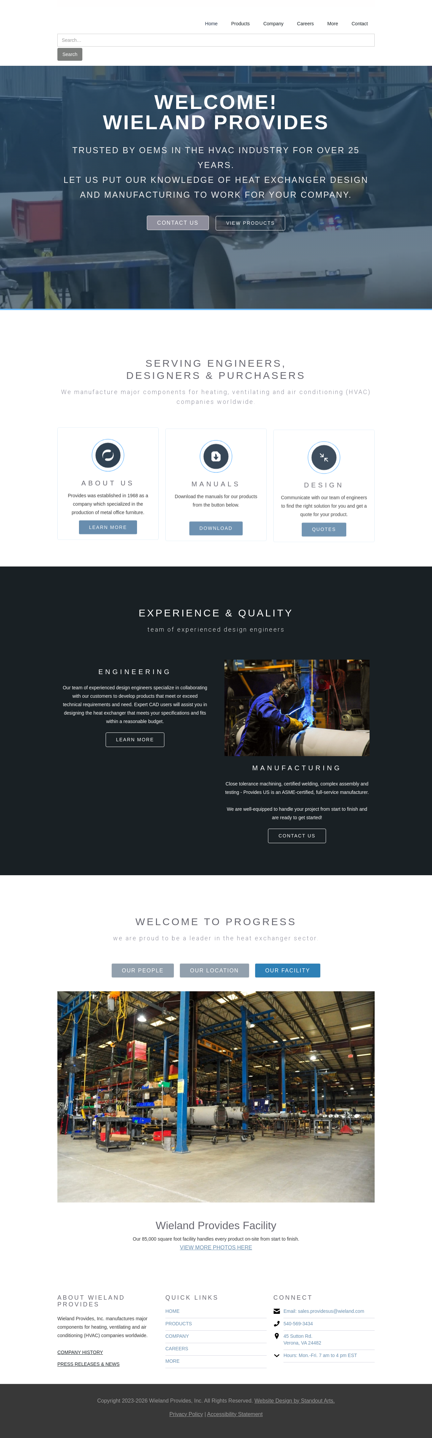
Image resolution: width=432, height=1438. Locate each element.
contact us (178, 223)
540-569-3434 (298, 1323)
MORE (172, 1361)
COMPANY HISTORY (80, 1352)
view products (250, 223)
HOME (172, 1311)
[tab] (142, 970)
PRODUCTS (178, 1323)
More (332, 23)
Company (273, 23)
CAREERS (176, 1348)
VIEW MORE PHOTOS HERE (216, 1247)
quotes (324, 545)
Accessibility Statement (235, 1414)
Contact (360, 23)
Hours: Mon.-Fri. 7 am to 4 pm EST (320, 1355)
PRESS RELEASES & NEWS (88, 1364)
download (216, 540)
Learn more (135, 739)
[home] (88, 15)
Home (211, 23)
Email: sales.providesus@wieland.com (324, 1311)
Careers (305, 23)
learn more (108, 533)
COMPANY (177, 1336)
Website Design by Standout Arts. (294, 1401)
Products (240, 23)
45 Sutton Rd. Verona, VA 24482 (302, 1339)
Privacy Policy (186, 1414)
